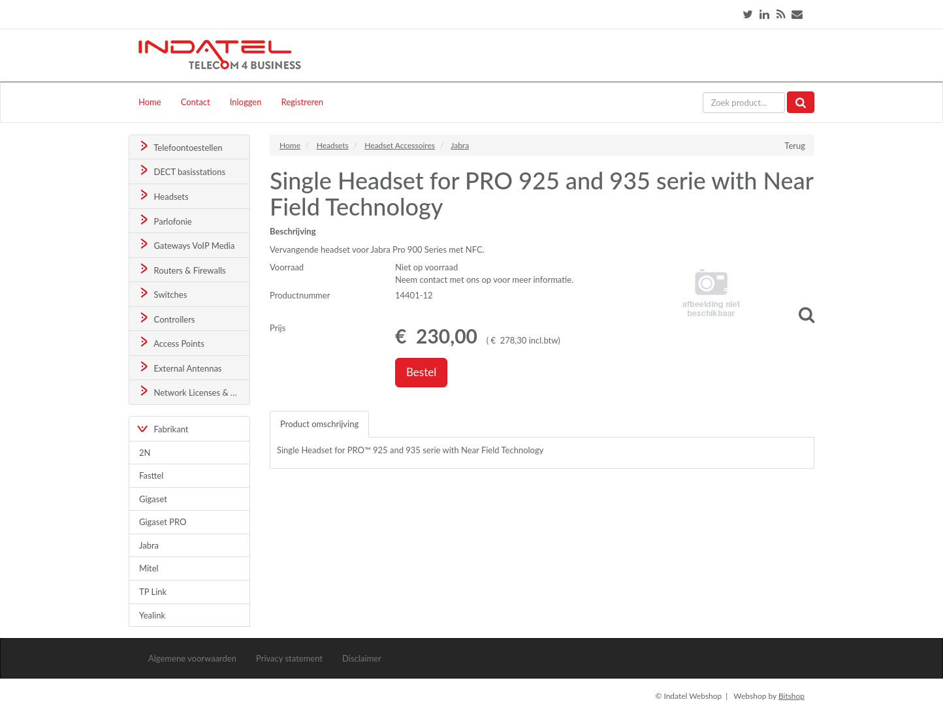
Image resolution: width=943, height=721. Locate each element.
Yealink (152, 615)
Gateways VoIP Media (186, 244)
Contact (195, 102)
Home (149, 102)
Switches (162, 293)
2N (144, 452)
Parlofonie (164, 220)
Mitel (149, 568)
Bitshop (791, 696)
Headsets (163, 195)
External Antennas (179, 367)
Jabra (149, 545)
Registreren (302, 102)
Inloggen (246, 102)
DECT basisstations (181, 171)
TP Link (153, 591)
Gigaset (153, 499)
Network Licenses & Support (193, 391)
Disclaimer (361, 658)
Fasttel (151, 475)
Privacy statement (289, 658)
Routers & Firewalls (181, 269)
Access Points (170, 342)
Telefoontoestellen (180, 146)
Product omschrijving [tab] (319, 424)
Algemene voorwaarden (192, 658)
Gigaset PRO (163, 522)
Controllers (166, 318)
